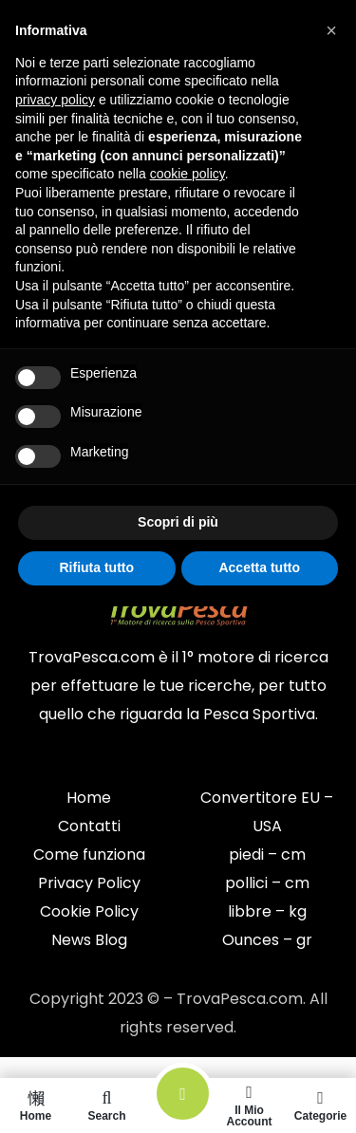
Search (106, 1105)
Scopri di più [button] (178, 521)
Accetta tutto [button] (259, 567)
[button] (331, 30)
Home (35, 1105)
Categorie (320, 1105)
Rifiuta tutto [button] (96, 567)
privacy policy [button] (55, 99)
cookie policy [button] (187, 173)
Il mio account (249, 1105)
